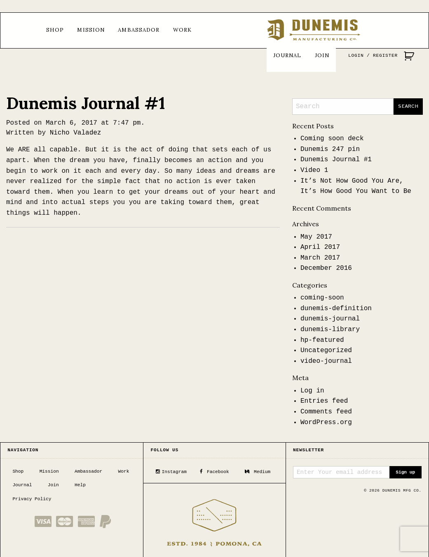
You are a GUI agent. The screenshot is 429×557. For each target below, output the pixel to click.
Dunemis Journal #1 (85, 103)
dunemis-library (330, 329)
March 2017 (320, 258)
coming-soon (322, 298)
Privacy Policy (31, 498)
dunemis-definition (336, 308)
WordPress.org (326, 422)
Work (182, 29)
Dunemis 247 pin (330, 149)
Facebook (214, 470)
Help (80, 484)
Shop (55, 29)
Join (322, 55)
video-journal (326, 361)
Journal (287, 55)
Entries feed (324, 401)
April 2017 (320, 247)
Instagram (171, 470)
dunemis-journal (330, 319)
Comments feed (326, 411)
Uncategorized (326, 350)
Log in (312, 391)
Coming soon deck (332, 138)
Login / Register (373, 55)
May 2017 (316, 237)
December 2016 (326, 268)
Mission (91, 29)
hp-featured (322, 340)
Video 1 (314, 170)
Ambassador (138, 29)
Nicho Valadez (75, 133)
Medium (257, 470)
